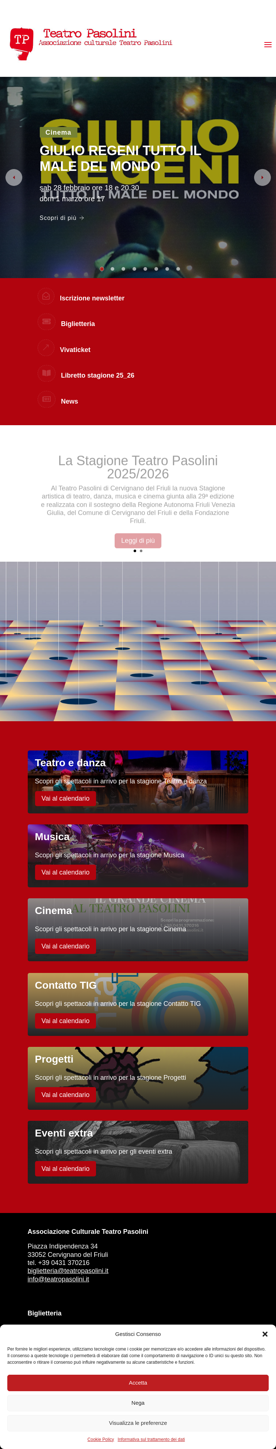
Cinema (59, 132)
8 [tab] (178, 269)
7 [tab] (167, 269)
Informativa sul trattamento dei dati (151, 1439)
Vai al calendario (66, 798)
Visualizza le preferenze (138, 1423)
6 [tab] (156, 269)
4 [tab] (134, 269)
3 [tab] (123, 269)
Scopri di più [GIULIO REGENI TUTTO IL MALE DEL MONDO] (62, 218)
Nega (138, 1403)
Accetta (138, 1382)
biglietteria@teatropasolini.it (68, 1270)
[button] (265, 1334)
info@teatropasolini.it (58, 1279)
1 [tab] (102, 269)
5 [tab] (145, 269)
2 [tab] (112, 269)
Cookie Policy (101, 1439)
